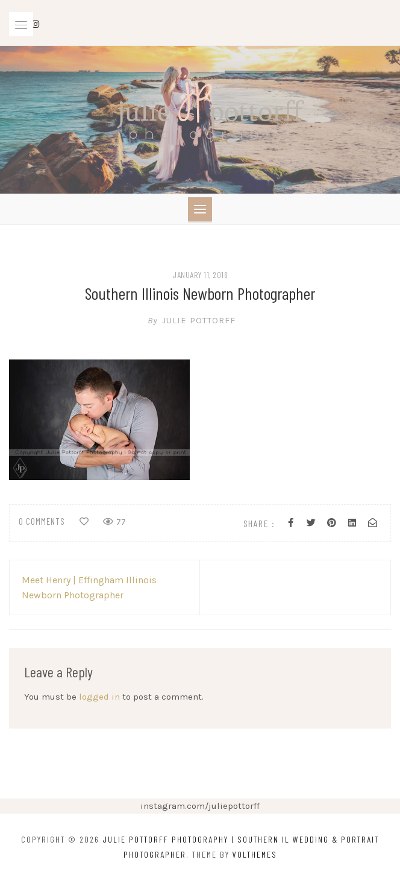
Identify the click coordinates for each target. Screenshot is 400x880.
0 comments (42, 521)
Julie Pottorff (200, 320)
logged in (99, 696)
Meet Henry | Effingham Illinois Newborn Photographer (89, 587)
